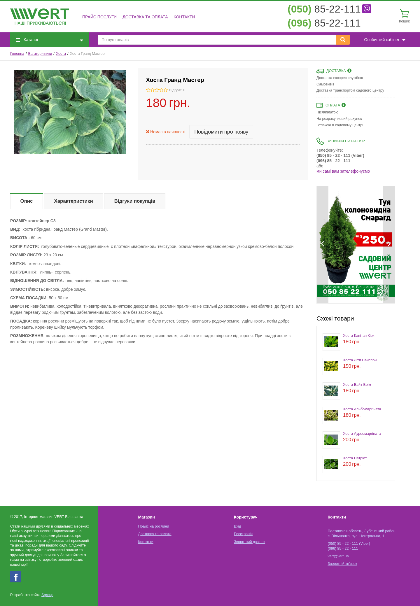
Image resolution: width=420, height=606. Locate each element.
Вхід (237, 526)
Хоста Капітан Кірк (358, 336)
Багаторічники (40, 54)
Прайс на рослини (153, 526)
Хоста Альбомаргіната (362, 409)
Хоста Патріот (355, 458)
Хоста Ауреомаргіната (362, 434)
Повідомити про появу (221, 132)
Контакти (184, 17)
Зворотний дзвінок (249, 542)
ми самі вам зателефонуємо (343, 171)
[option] (345, 241)
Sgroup (47, 595)
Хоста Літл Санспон (360, 360)
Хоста (61, 54)
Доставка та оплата (145, 17)
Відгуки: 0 (177, 90)
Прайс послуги (99, 17)
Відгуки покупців (134, 201)
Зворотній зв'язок (342, 564)
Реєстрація (243, 534)
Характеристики (73, 201)
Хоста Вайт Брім (357, 385)
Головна (17, 54)
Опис (26, 201)
